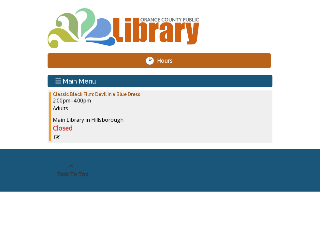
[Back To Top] (71, 170)
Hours (168, 61)
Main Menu (75, 81)
